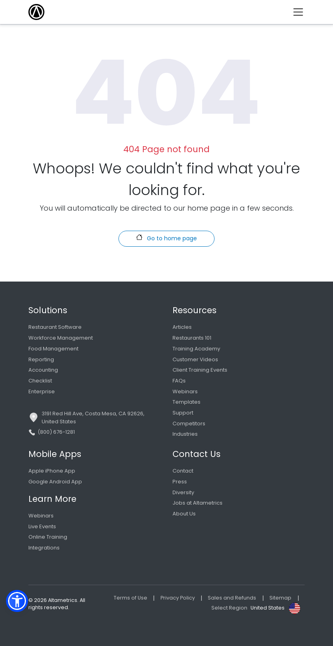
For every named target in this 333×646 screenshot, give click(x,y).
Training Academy (196, 348)
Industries (185, 434)
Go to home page (166, 238)
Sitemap (280, 597)
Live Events (42, 526)
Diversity (183, 492)
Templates (187, 402)
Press (180, 481)
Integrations (44, 547)
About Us (184, 513)
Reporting (41, 359)
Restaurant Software (55, 327)
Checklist (40, 380)
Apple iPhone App (51, 471)
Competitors (189, 423)
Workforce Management (60, 338)
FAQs (179, 380)
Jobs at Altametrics (198, 503)
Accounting (43, 370)
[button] (17, 601)
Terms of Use (130, 597)
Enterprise (41, 391)
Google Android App (55, 481)
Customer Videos (195, 359)
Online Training (47, 537)
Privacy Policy (177, 597)
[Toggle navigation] (301, 12)
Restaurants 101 (192, 338)
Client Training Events (200, 370)
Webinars (185, 391)
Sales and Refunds (232, 597)
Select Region (229, 607)
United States (268, 607)
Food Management (53, 348)
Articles (182, 327)
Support (183, 413)
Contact (183, 471)
